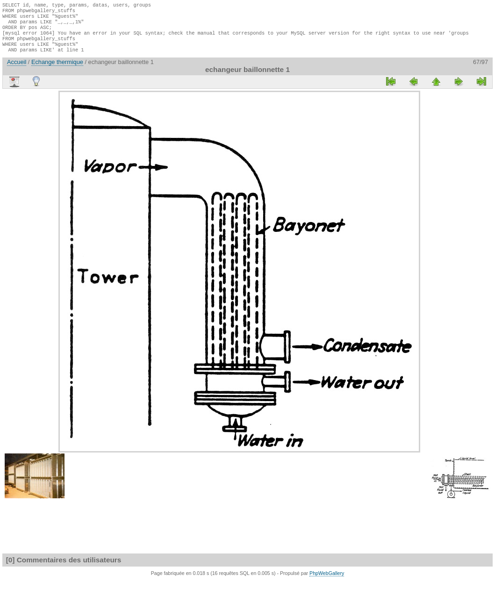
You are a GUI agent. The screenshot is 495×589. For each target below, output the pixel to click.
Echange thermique (57, 70)
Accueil (16, 70)
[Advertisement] (30, 239)
